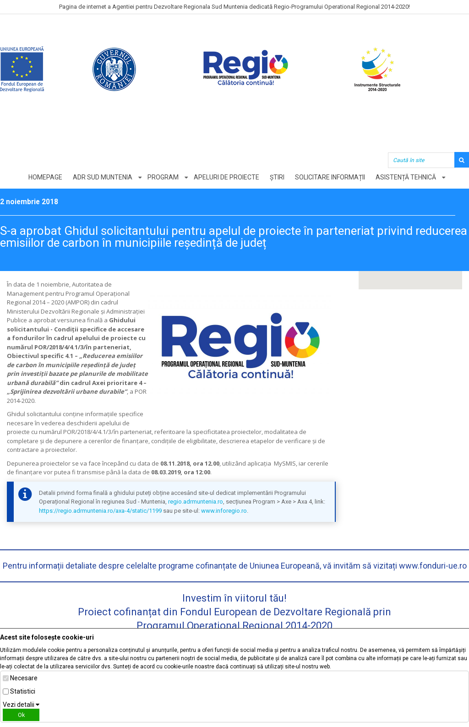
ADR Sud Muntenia (102, 177)
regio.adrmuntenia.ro (195, 501)
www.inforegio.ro (224, 510)
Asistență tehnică (406, 177)
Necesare (24, 678)
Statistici (22, 691)
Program (163, 177)
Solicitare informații (330, 177)
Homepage (45, 177)
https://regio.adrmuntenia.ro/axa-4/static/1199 (100, 510)
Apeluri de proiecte (226, 177)
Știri (277, 177)
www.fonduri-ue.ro (433, 565)
